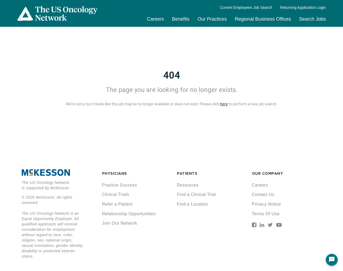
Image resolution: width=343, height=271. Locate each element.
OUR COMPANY (267, 173)
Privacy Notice (266, 204)
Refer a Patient (117, 204)
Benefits (180, 19)
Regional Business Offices (263, 19)
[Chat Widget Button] (332, 260)
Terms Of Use (266, 213)
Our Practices (212, 19)
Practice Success (119, 185)
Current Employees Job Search (246, 7)
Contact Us (263, 194)
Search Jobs (312, 19)
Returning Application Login (303, 7)
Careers (155, 19)
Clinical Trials (115, 194)
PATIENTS (187, 173)
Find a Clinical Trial (196, 194)
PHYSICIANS (114, 173)
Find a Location (192, 204)
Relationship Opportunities (129, 213)
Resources (188, 185)
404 (171, 75)
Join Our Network (119, 223)
